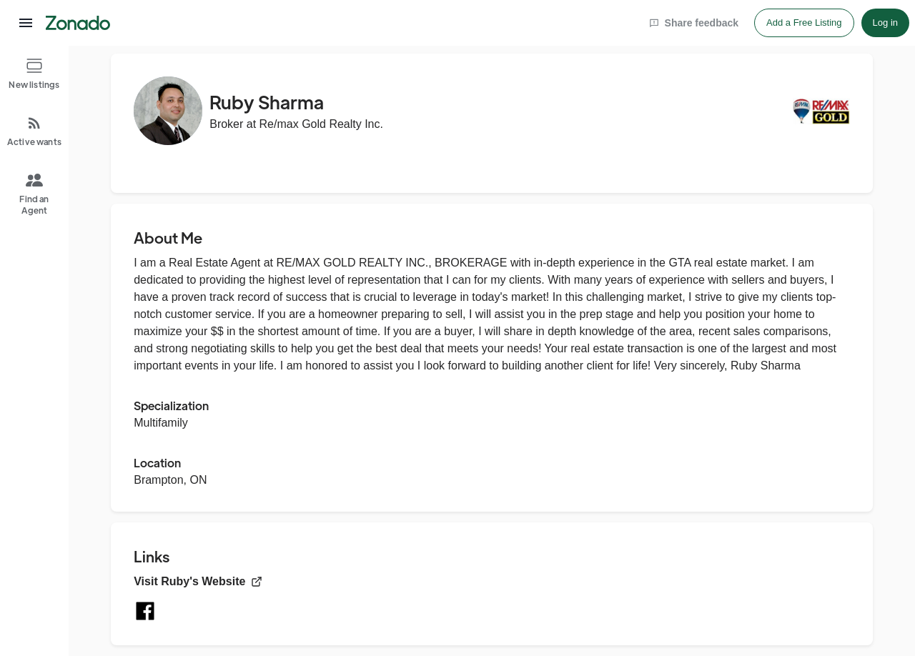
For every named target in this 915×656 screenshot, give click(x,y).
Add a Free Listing (804, 22)
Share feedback (694, 23)
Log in (885, 22)
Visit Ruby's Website (198, 581)
